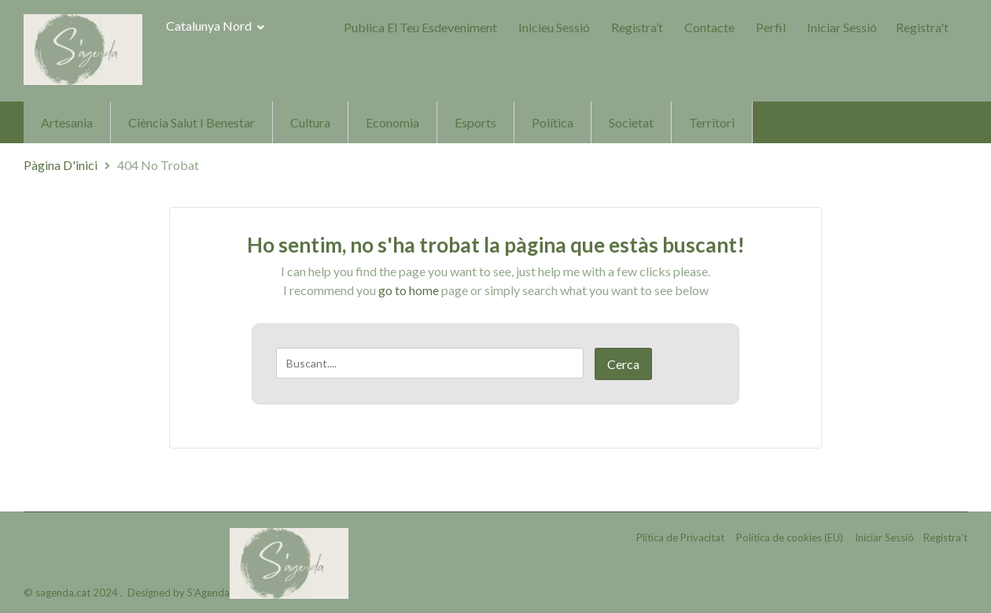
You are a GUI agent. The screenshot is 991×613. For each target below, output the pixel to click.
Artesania (67, 122)
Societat (631, 122)
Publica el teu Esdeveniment (420, 27)
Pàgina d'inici (61, 164)
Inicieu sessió (554, 27)
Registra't (922, 27)
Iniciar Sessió (842, 27)
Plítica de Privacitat (680, 537)
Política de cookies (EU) (789, 537)
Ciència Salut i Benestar (191, 122)
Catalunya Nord (215, 25)
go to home (408, 289)
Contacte (709, 27)
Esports (475, 122)
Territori (712, 122)
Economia (392, 122)
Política (552, 122)
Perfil (771, 27)
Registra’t (637, 27)
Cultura (310, 122)
